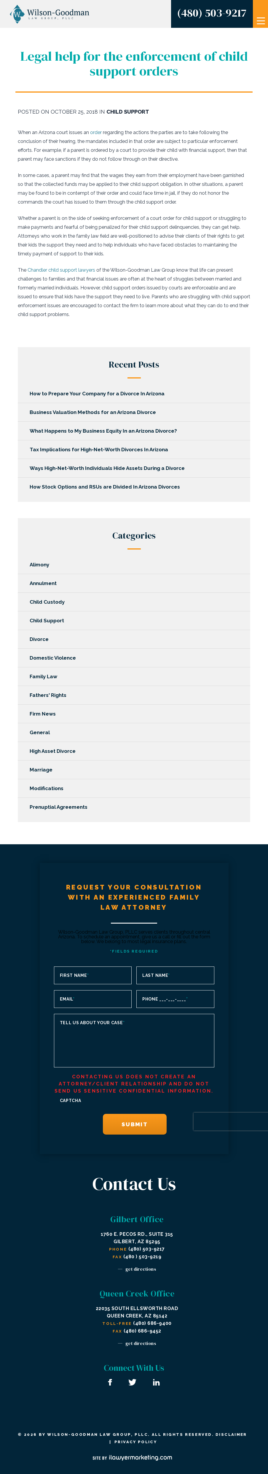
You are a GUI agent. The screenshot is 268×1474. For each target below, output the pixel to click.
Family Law (46, 676)
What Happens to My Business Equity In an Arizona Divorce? (106, 431)
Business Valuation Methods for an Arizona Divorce (96, 412)
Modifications (49, 788)
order (96, 132)
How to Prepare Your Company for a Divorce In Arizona (100, 394)
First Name (74, 975)
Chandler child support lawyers (61, 270)
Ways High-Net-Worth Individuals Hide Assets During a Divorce (110, 468)
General (43, 732)
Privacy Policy (135, 1442)
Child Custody (50, 602)
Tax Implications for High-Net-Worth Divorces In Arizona (102, 449)
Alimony (42, 565)
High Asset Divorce (56, 751)
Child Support (127, 112)
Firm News (46, 714)
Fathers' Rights (51, 695)
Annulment (46, 583)
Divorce (42, 639)
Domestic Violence (56, 658)
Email (67, 999)
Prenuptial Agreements (61, 807)
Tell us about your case (92, 1023)
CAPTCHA (70, 1100)
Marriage (44, 770)
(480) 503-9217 (211, 12)
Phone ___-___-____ (165, 999)
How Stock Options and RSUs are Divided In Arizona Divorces (108, 487)
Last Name (156, 975)
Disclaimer (231, 1434)
